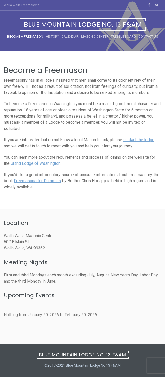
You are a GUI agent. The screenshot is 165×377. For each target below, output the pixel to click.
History (52, 36)
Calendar (70, 36)
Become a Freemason (25, 36)
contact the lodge (138, 139)
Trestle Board (123, 36)
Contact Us (148, 36)
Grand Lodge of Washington (35, 163)
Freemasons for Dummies (37, 180)
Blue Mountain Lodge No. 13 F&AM (83, 24)
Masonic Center (94, 36)
